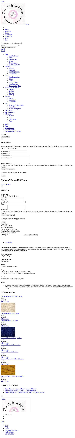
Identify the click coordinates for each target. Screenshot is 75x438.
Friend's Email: (6, 158)
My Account (8, 34)
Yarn (6, 54)
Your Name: (5, 151)
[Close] (2, 139)
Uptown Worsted (31, 391)
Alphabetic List (13, 56)
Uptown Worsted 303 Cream (10, 315)
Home (6, 29)
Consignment (13, 73)
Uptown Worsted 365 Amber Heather (12, 378)
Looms (11, 98)
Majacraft (12, 70)
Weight (11, 61)
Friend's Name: (6, 156)
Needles (11, 91)
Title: (3, 205)
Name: (3, 199)
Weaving (11, 94)
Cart (6, 40)
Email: (3, 201)
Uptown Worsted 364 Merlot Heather (12, 361)
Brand (10, 58)
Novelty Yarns (13, 63)
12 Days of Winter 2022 (16, 105)
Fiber (6, 75)
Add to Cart (33, 236)
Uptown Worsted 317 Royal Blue (11, 339)
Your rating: (5, 195)
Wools (11, 79)
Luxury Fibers (13, 82)
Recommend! (11, 170)
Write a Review (6, 185)
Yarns (10, 121)
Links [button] (2, 423)
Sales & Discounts (14, 65)
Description (8, 244)
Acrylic (22, 392)
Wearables (12, 107)
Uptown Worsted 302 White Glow (11, 298)
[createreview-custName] (15, 199)
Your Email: (5, 154)
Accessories (12, 101)
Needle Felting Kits (15, 86)
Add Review (10, 217)
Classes (7, 33)
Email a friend (6, 136)
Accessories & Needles (12, 87)
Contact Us (8, 36)
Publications (8, 110)
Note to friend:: (6, 164)
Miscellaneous (13, 84)
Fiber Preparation (14, 72)
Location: (4, 203)
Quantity (3, 236)
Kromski (11, 68)
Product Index (9, 434)
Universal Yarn (19, 391)
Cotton (11, 80)
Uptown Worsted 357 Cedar (9, 353)
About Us (8, 31)
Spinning (7, 66)
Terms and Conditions (11, 432)
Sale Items (8, 114)
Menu (8, 47)
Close (3, 170)
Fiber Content (13, 59)
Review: (4, 211)
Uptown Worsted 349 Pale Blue (11, 346)
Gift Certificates (10, 112)
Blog (6, 38)
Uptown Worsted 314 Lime (9, 322)
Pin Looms (12, 100)
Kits (6, 103)
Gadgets (11, 93)
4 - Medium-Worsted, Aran (23, 394)
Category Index (9, 435)
